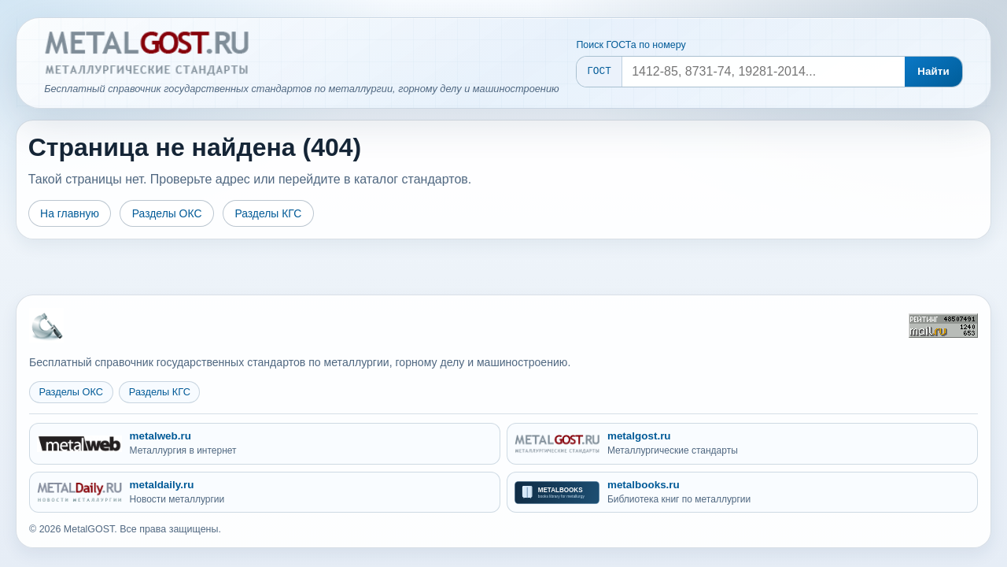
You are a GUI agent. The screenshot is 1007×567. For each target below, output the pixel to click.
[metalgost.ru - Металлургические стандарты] (742, 444)
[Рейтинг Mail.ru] (943, 325)
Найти (933, 71)
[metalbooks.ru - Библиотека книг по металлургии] (742, 492)
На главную (69, 213)
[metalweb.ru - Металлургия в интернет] (264, 444)
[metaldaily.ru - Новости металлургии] (264, 492)
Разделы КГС (267, 213)
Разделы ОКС (167, 213)
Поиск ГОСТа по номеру (630, 44)
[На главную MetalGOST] (46, 325)
